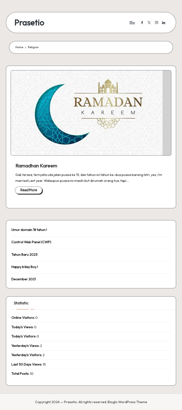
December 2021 (23, 279)
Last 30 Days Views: (27, 364)
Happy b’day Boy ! (24, 267)
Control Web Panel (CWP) (31, 242)
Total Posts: (20, 374)
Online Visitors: (23, 318)
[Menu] (131, 22)
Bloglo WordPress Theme (127, 402)
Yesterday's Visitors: (27, 355)
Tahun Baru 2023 (24, 254)
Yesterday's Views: (25, 346)
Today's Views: (22, 327)
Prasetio (29, 22)
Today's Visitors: (24, 336)
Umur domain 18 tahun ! (29, 230)
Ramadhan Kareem (36, 166)
